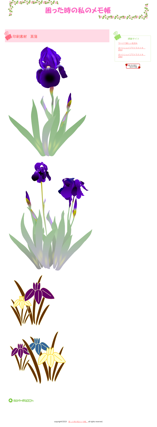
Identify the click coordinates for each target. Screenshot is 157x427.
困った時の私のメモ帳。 (81, 4)
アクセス (133, 66)
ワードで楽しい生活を (128, 43)
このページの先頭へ (21, 400)
